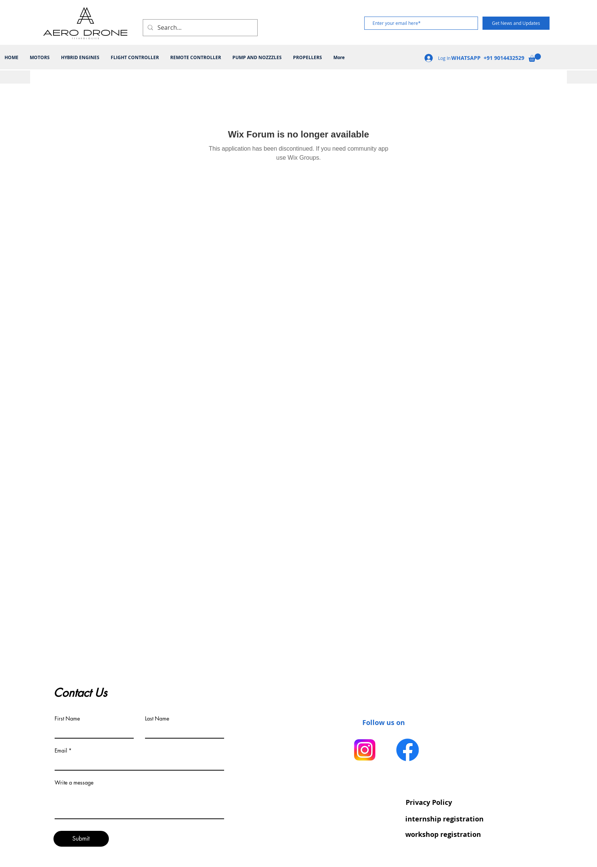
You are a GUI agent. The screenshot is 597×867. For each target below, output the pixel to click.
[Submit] (81, 839)
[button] (534, 57)
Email (61, 750)
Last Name (157, 718)
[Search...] (199, 28)
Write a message (74, 782)
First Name (67, 718)
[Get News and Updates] (516, 23)
